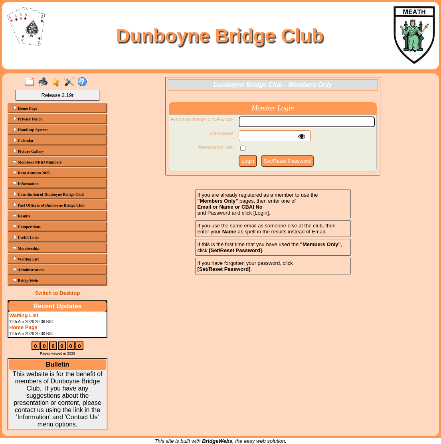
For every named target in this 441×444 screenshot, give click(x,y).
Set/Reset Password (287, 161)
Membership (26, 248)
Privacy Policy (27, 118)
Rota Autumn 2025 (31, 172)
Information (26, 183)
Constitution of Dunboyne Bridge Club (48, 194)
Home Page (25, 108)
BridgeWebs (26, 280)
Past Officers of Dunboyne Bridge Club (49, 205)
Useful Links (26, 237)
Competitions (27, 226)
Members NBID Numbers (37, 162)
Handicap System (30, 129)
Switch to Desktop (57, 293)
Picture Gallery (28, 151)
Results (21, 215)
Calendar (23, 140)
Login (247, 161)
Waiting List (26, 259)
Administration (28, 269)
